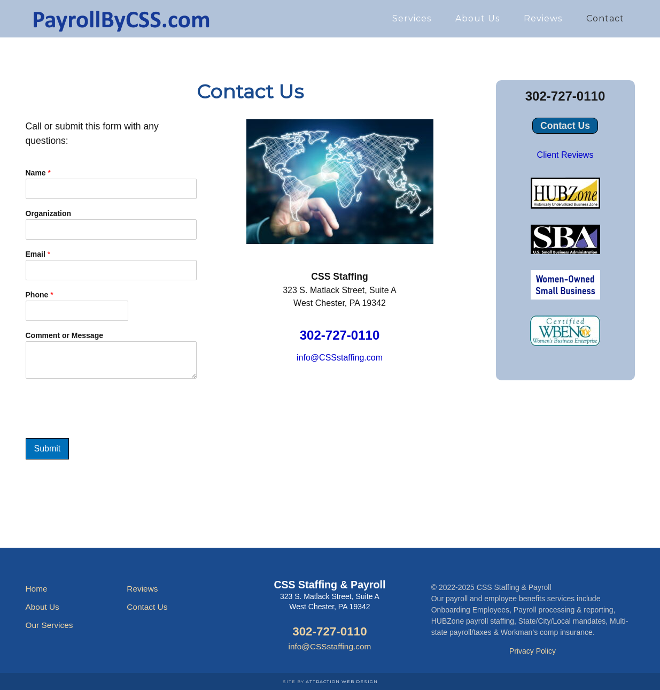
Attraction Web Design (342, 681)
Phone (39, 294)
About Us (42, 606)
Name (38, 173)
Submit (47, 448)
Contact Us (565, 125)
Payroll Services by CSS (122, 18)
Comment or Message (64, 335)
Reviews (142, 588)
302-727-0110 (339, 335)
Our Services (49, 625)
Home (37, 588)
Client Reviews (565, 154)
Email (38, 254)
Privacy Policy (532, 651)
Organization (49, 213)
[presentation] (107, 429)
